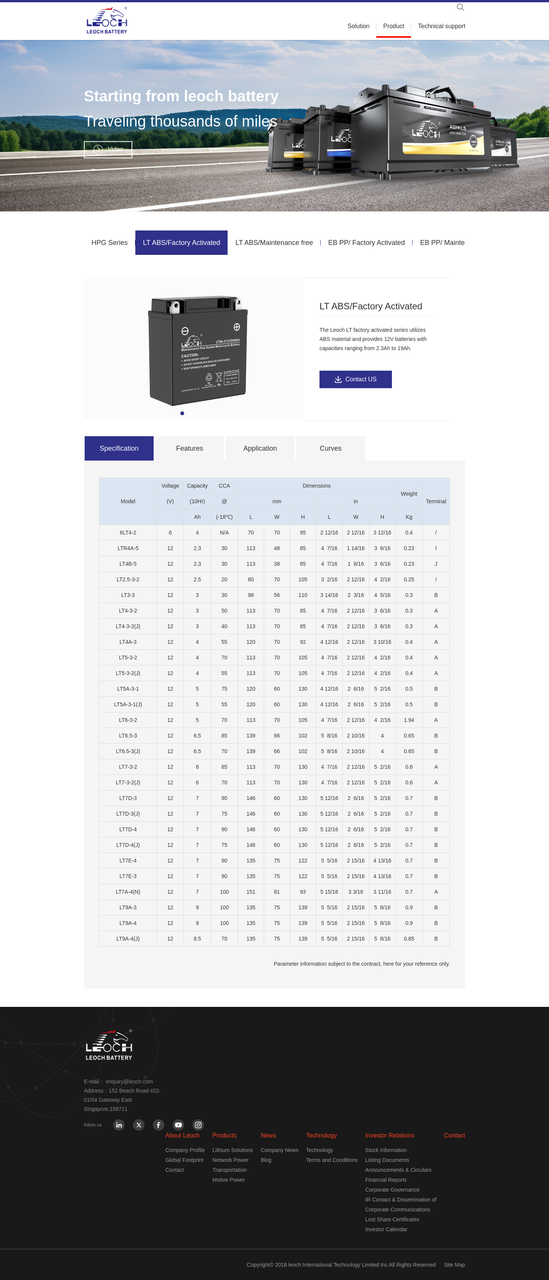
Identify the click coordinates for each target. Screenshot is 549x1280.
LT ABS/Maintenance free (274, 242)
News (268, 1135)
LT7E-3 (127, 876)
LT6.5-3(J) (128, 751)
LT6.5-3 (128, 736)
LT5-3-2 (128, 657)
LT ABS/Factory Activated (181, 242)
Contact (174, 1170)
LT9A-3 (127, 907)
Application (260, 448)
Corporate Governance (392, 1190)
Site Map (454, 1265)
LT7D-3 (128, 798)
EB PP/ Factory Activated (366, 242)
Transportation (229, 1170)
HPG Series (110, 242)
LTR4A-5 (127, 548)
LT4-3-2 (128, 611)
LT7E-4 (127, 861)
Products (224, 1135)
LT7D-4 (128, 829)
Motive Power (228, 1180)
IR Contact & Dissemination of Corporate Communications (401, 1205)
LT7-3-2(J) (128, 782)
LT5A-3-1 (128, 689)
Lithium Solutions (232, 1150)
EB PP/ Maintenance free (458, 242)
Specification (119, 448)
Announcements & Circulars (398, 1170)
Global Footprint (184, 1160)
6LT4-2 (128, 533)
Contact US (361, 379)
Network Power (230, 1160)
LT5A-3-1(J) (128, 704)
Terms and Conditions (332, 1160)
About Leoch (182, 1135)
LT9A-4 (127, 923)
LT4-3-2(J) (128, 626)
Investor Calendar (386, 1229)
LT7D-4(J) (128, 845)
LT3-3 (128, 595)
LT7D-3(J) (128, 814)
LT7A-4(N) (128, 892)
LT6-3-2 (128, 720)
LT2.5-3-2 (128, 579)
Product (393, 26)
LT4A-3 (127, 642)
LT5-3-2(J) (128, 673)
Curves (331, 448)
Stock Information (386, 1150)
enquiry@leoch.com (129, 1081)
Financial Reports (386, 1180)
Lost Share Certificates (392, 1219)
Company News (280, 1150)
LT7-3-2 (128, 767)
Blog (266, 1160)
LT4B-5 (127, 564)
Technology (321, 1135)
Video (116, 149)
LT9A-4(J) (128, 939)
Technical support (442, 26)
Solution (359, 26)
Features (189, 448)
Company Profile (185, 1150)
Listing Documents (387, 1160)
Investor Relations (389, 1135)
